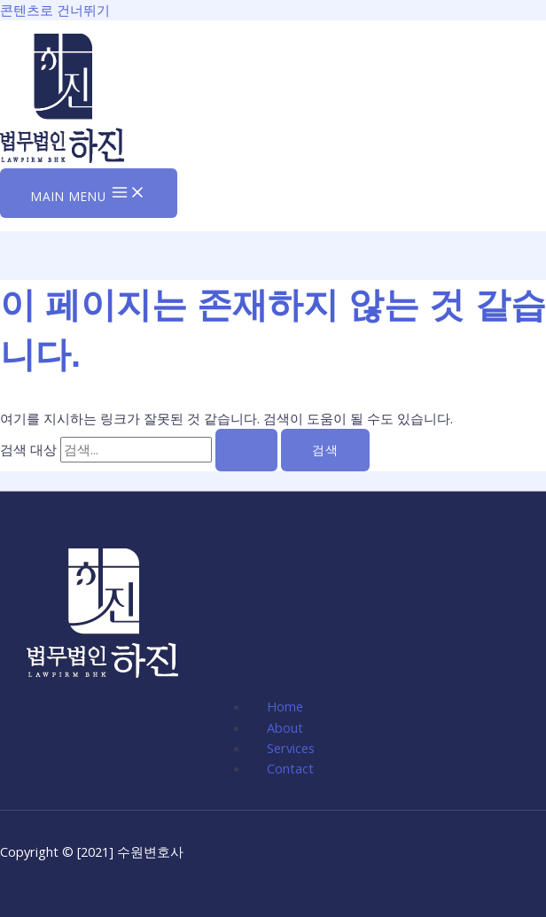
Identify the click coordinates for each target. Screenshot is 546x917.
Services (291, 748)
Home (285, 706)
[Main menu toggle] (88, 193)
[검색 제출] (246, 450)
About (285, 727)
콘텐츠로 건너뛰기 (55, 10)
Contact (290, 768)
